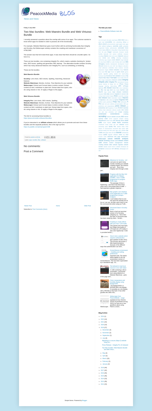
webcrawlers (124, 136)
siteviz (122, 120)
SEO (122, 116)
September (106, 335)
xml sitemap (115, 148)
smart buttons (107, 122)
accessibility (108, 42)
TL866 (100, 132)
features (126, 69)
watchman (110, 136)
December (105, 330)
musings (126, 96)
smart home (116, 122)
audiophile (125, 46)
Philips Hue (116, 102)
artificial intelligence (107, 46)
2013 (102, 381)
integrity (125, 80)
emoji (116, 67)
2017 (102, 370)
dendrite (107, 64)
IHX (127, 77)
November (105, 333)
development (114, 64)
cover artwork (116, 60)
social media (108, 124)
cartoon (114, 54)
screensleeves (114, 114)
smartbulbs (125, 122)
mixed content (106, 96)
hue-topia (114, 78)
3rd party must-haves (112, 40)
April (104, 356)
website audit (114, 140)
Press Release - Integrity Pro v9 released (115, 345)
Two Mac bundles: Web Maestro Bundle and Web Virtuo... (114, 348)
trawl (114, 132)
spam (106, 126)
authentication (113, 48)
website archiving (104, 140)
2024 (102, 316)
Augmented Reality (104, 48)
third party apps (114, 130)
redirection (109, 110)
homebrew (109, 76)
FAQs (121, 69)
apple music (122, 44)
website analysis (121, 139)
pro (127, 106)
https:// (108, 77)
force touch (101, 72)
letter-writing (113, 86)
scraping (125, 112)
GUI (120, 74)
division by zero (108, 66)
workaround (108, 148)
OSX (126, 100)
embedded (111, 67)
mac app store (108, 90)
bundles (35, 140)
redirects (114, 110)
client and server (113, 56)
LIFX (119, 86)
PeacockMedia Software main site (111, 31)
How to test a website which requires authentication (119, 237)
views (120, 134)
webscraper (102, 139)
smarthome (101, 124)
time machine (122, 130)
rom (100, 112)
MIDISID (112, 94)
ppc (127, 104)
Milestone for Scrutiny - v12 (118, 160)
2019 (102, 327)
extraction (116, 69)
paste (104, 102)
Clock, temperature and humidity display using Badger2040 (117, 282)
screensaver (102, 114)
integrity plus (103, 82)
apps (30, 140)
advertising (119, 42)
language (101, 86)
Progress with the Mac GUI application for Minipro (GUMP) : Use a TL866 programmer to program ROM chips (118, 177)
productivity (102, 108)
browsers (121, 52)
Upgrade (110, 134)
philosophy (123, 102)
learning (107, 86)
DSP (114, 66)
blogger (109, 52)
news (109, 98)
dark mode (122, 62)
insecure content (117, 80)
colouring (118, 58)
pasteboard (109, 102)
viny (124, 134)
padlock (100, 102)
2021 (102, 322)
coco (100, 58)
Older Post (87, 206)
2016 (102, 373)
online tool (111, 100)
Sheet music (109, 120)
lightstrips (101, 88)
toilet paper (105, 132)
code (108, 58)
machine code (124, 90)
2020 (102, 324)
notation (120, 98)
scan (106, 112)
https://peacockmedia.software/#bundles (38, 118)
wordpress (101, 148)
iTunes (126, 84)
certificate (120, 54)
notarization (114, 98)
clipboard (126, 56)
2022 (102, 319)
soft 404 (115, 124)
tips (127, 130)
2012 (102, 384)
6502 (119, 40)
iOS (115, 84)
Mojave (112, 96)
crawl (108, 62)
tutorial (118, 132)
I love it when (120, 77)
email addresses (103, 67)
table (127, 128)
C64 (110, 54)
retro (122, 110)
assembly (115, 46)
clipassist (120, 56)
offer (108, 100)
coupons (109, 60)
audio (120, 46)
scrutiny (102, 116)
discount (101, 66)
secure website (111, 116)
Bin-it (110, 50)
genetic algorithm (103, 74)
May (104, 353)
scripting (126, 114)
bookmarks (115, 52)
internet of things (108, 84)
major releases (116, 92)
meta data (106, 94)
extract (111, 69)
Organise (122, 100)
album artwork (103, 44)
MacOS (101, 92)
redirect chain (102, 110)
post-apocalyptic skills (120, 104)
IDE (125, 77)
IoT (118, 84)
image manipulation (107, 80)
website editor (108, 144)
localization (125, 88)
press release (120, 106)
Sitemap (118, 120)
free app (107, 72)
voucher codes (103, 136)
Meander (101, 94)
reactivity (125, 108)
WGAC (114, 146)
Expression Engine (103, 69)
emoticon (120, 67)
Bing (113, 50)
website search (108, 146)
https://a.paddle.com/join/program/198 (37, 127)
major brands (107, 92)
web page (117, 136)
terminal (101, 130)
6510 (122, 40)
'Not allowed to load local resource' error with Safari (118, 267)
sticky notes (125, 126)
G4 (115, 72)
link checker (108, 88)
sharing (126, 118)
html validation (116, 76)
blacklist (123, 50)
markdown (125, 92)
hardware (101, 76)
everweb (126, 67)
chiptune (106, 56)
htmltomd (123, 76)
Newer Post (28, 206)
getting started (113, 74)
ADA (114, 42)
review (126, 110)
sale (103, 112)
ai (127, 42)
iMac (100, 80)
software (43, 140)
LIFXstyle (125, 86)
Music (116, 96)
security (118, 116)
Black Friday (118, 50)
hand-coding (125, 74)
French (112, 72)
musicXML (121, 96)
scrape (120, 112)
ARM (100, 46)
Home (58, 206)
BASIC (100, 50)
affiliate (124, 42)
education (125, 66)
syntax (123, 128)
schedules (111, 112)
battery (104, 50)
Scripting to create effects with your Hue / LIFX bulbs (118, 222)
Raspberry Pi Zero (113, 108)
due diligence (119, 66)
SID (114, 120)
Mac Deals (116, 90)
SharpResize (102, 120)
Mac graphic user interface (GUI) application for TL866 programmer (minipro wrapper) (118, 194)
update (105, 134)
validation (115, 134)
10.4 (100, 40)
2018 (102, 367)
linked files (115, 88)
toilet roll (111, 132)
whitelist (118, 146)
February (105, 361)
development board (123, 64)
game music (120, 72)
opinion (117, 100)
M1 (99, 90)
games (126, 72)
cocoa (104, 58)
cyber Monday (115, 62)
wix (127, 146)
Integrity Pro (113, 82)
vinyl (127, 134)
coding (113, 58)
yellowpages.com (123, 148)
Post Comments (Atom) (39, 209)
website (110, 139)
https (104, 77)
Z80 (100, 150)
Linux (120, 88)
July (103, 338)
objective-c (103, 100)
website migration (118, 144)
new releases (103, 98)
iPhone (121, 84)
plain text (104, 104)
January (105, 364)
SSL (115, 126)
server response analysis (116, 118)
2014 (102, 378)
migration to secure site (121, 94)
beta (107, 50)
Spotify (111, 126)
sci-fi (116, 112)
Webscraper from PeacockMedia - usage (117, 297)
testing (105, 130)
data (127, 62)
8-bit (126, 40)
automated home (123, 48)
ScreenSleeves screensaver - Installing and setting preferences (119, 252)
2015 (102, 376)
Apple (117, 44)
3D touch (103, 40)
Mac (39, 140)
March (104, 358)
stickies (119, 126)
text (108, 130)
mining (100, 96)
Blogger (84, 400)
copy (105, 60)
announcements (111, 44)
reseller (119, 110)
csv (111, 62)
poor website (110, 104)
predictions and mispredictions (107, 106)
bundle (126, 52)
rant (106, 108)
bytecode (106, 54)
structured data (117, 128)
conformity (101, 60)
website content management (112, 142)
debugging (101, 64)
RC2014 (120, 108)
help (105, 76)
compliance (125, 58)
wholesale (123, 146)
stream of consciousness (105, 128)
